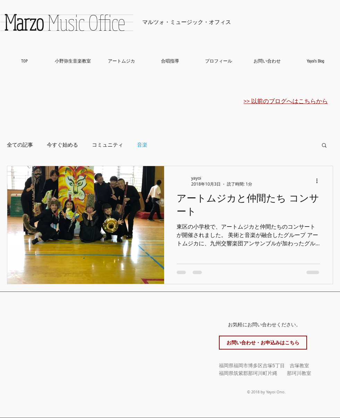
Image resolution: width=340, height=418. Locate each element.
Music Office (64, 22)
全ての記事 (20, 144)
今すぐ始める (62, 144)
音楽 (142, 144)
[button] (324, 145)
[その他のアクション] (319, 181)
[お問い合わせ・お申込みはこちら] (263, 343)
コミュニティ (107, 144)
